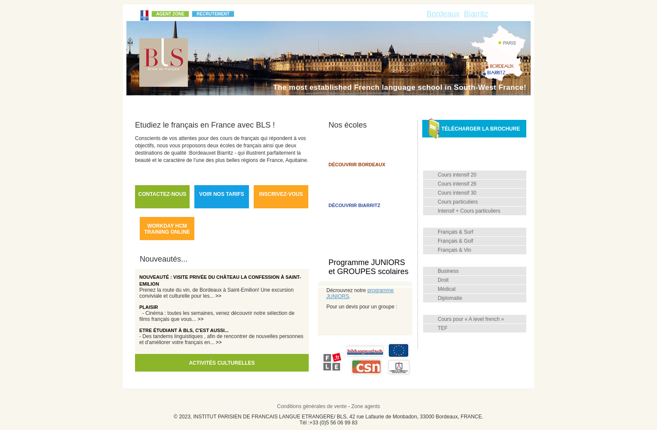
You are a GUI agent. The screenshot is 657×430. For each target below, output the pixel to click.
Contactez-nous (162, 194)
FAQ (345, 104)
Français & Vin (454, 250)
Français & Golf (455, 241)
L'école (219, 104)
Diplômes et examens (475, 309)
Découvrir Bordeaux (356, 164)
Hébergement (447, 104)
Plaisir (148, 307)
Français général (470, 165)
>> (218, 296)
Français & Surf (455, 232)
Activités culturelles (222, 363)
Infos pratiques (388, 104)
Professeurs (465, 339)
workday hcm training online (167, 229)
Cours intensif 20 (457, 175)
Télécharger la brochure (474, 128)
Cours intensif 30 (457, 193)
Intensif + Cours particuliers (469, 211)
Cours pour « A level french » (471, 319)
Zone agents (365, 406)
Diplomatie (450, 298)
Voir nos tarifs (221, 194)
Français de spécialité (476, 261)
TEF (443, 328)
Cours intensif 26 (457, 184)
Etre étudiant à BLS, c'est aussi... (184, 330)
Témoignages (305, 104)
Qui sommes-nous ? (166, 104)
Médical (446, 289)
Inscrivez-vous (281, 194)
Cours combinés (469, 222)
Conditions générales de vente (312, 406)
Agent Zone (170, 14)
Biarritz (476, 13)
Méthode (258, 104)
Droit (443, 280)
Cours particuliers (458, 202)
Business (448, 271)
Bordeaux (443, 13)
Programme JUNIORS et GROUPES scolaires (368, 267)
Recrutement (213, 14)
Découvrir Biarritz (354, 205)
